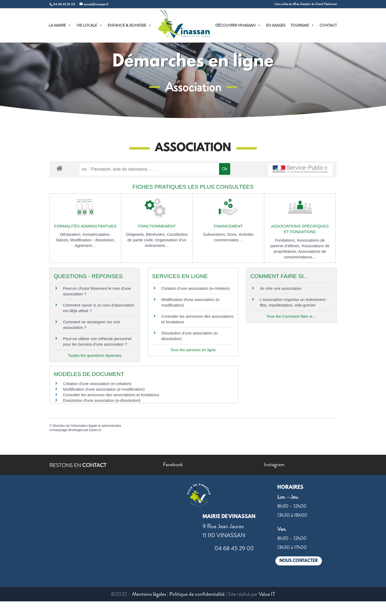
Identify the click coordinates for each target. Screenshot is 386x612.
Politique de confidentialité (197, 594)
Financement (228, 226)
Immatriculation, (96, 234)
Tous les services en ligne (193, 350)
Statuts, (63, 240)
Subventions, (215, 234)
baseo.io (95, 430)
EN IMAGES (275, 25)
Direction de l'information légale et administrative (87, 426)
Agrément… (85, 245)
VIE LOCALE (89, 25)
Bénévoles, (156, 234)
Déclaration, (71, 234)
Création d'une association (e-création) (195, 288)
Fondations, (286, 240)
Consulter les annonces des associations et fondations (111, 394)
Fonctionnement (157, 226)
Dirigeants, (136, 234)
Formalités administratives (85, 226)
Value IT (267, 594)
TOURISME (302, 25)
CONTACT (328, 25)
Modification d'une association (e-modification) (104, 389)
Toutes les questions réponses (94, 355)
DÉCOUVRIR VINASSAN (238, 25)
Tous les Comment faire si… (291, 316)
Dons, (233, 234)
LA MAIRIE (60, 25)
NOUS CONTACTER (298, 560)
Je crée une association (281, 288)
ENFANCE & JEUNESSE (130, 25)
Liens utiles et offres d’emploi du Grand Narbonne (305, 4)
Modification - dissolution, (92, 240)
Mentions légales (149, 594)
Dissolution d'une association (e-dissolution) (101, 400)
